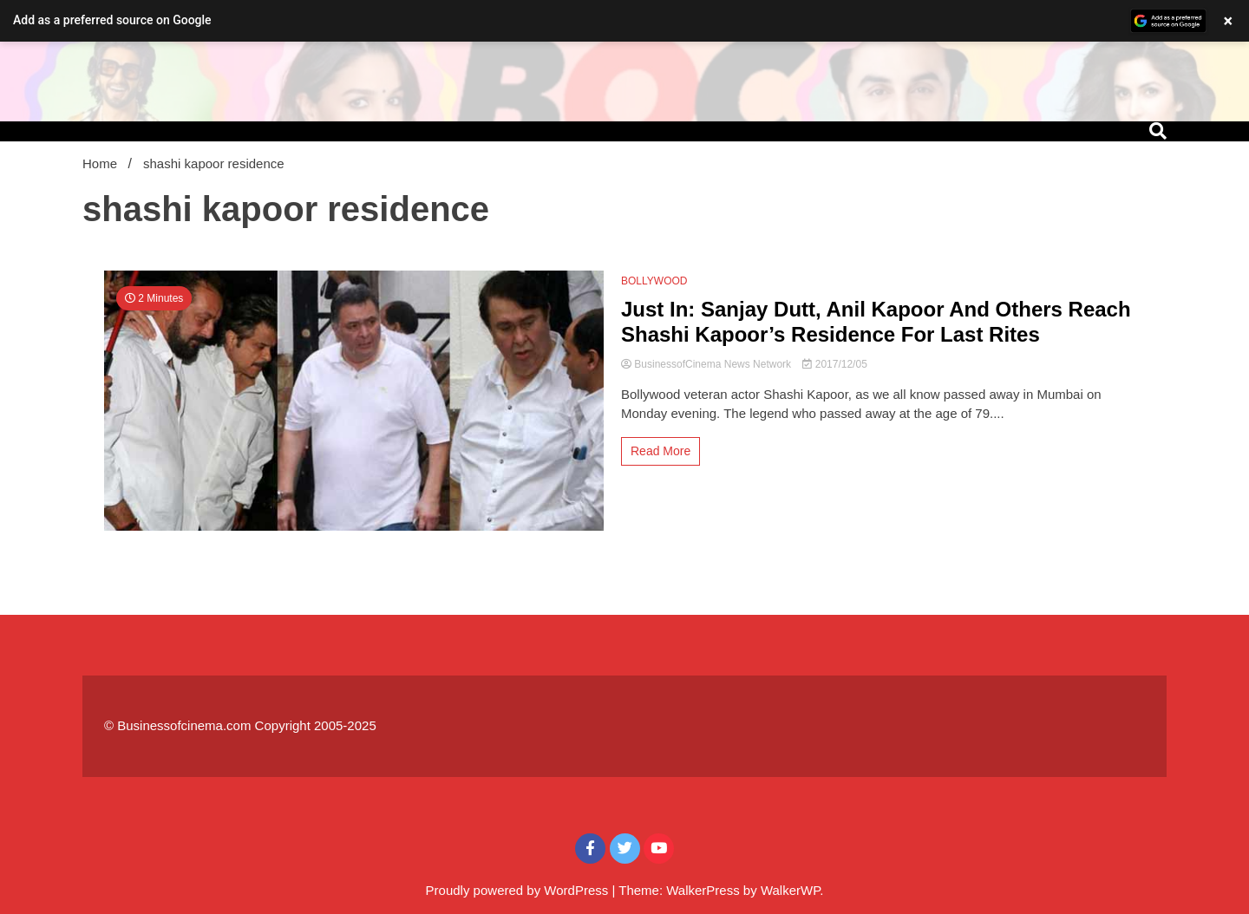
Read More (660, 451)
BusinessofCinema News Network (707, 364)
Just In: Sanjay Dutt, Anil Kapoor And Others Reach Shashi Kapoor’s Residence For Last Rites (876, 321)
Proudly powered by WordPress (519, 890)
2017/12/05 (834, 364)
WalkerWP (790, 890)
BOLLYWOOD (654, 281)
